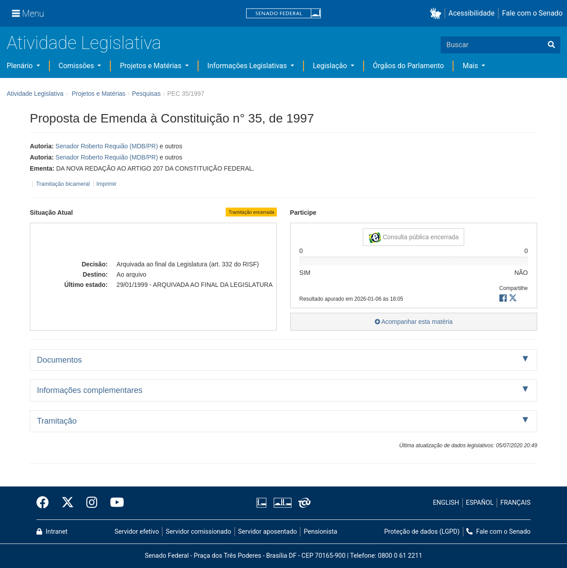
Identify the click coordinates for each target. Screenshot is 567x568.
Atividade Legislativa (84, 43)
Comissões (77, 65)
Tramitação (57, 421)
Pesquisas (146, 93)
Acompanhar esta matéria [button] (414, 321)
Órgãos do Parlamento (408, 65)
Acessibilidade (472, 13)
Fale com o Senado (532, 13)
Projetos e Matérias (151, 65)
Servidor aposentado (267, 531)
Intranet (52, 531)
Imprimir (106, 184)
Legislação (331, 65)
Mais (471, 65)
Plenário (20, 65)
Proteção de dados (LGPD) (422, 531)
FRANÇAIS (515, 503)
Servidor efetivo (136, 531)
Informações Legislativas (248, 65)
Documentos (59, 360)
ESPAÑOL (480, 503)
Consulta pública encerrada (413, 237)
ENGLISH (446, 503)
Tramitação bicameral (63, 184)
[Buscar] (551, 45)
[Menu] (28, 13)
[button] (437, 14)
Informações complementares (89, 390)
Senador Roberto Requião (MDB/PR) (107, 146)
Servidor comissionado (198, 531)
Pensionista (320, 531)
